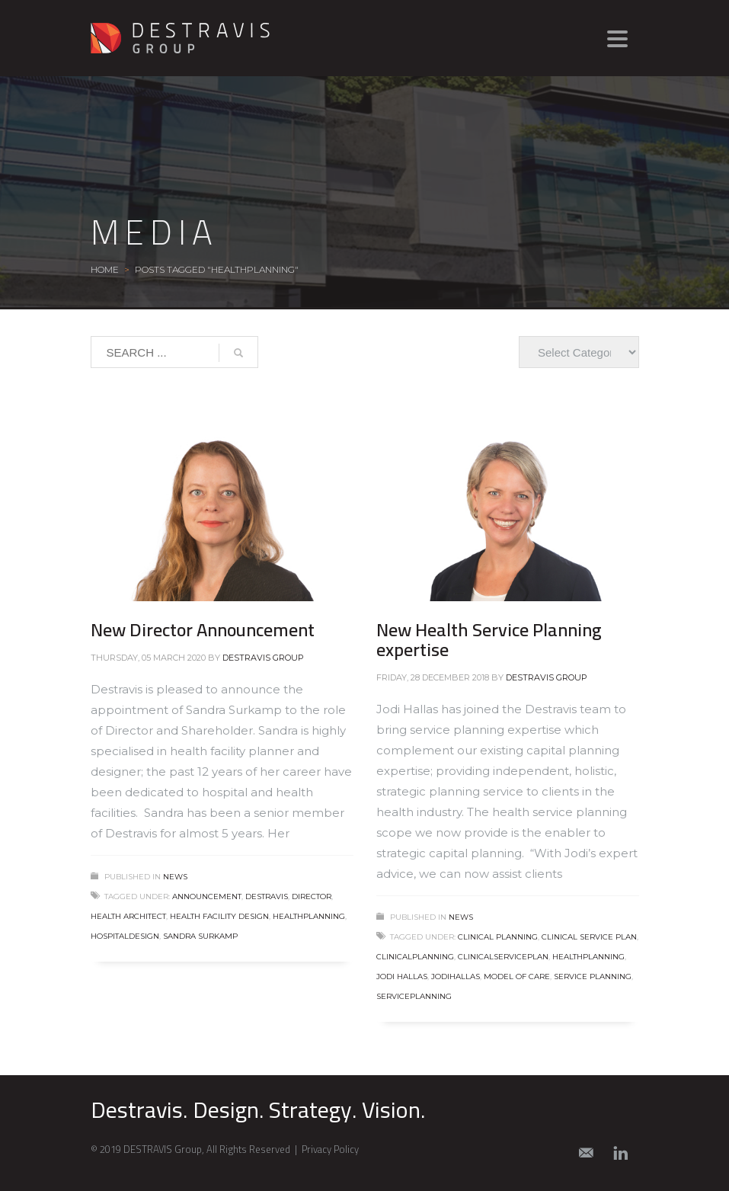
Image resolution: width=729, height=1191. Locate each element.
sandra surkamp (200, 936)
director (311, 896)
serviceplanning (414, 996)
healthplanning (309, 916)
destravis (266, 896)
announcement (206, 896)
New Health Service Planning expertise (489, 640)
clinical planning (498, 937)
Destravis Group (263, 657)
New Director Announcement (203, 630)
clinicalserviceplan (503, 957)
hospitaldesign (125, 936)
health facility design (219, 916)
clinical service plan (589, 937)
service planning (592, 976)
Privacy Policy (330, 1149)
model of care (517, 976)
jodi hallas (401, 976)
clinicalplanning (415, 957)
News (175, 877)
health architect (128, 916)
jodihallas (455, 976)
